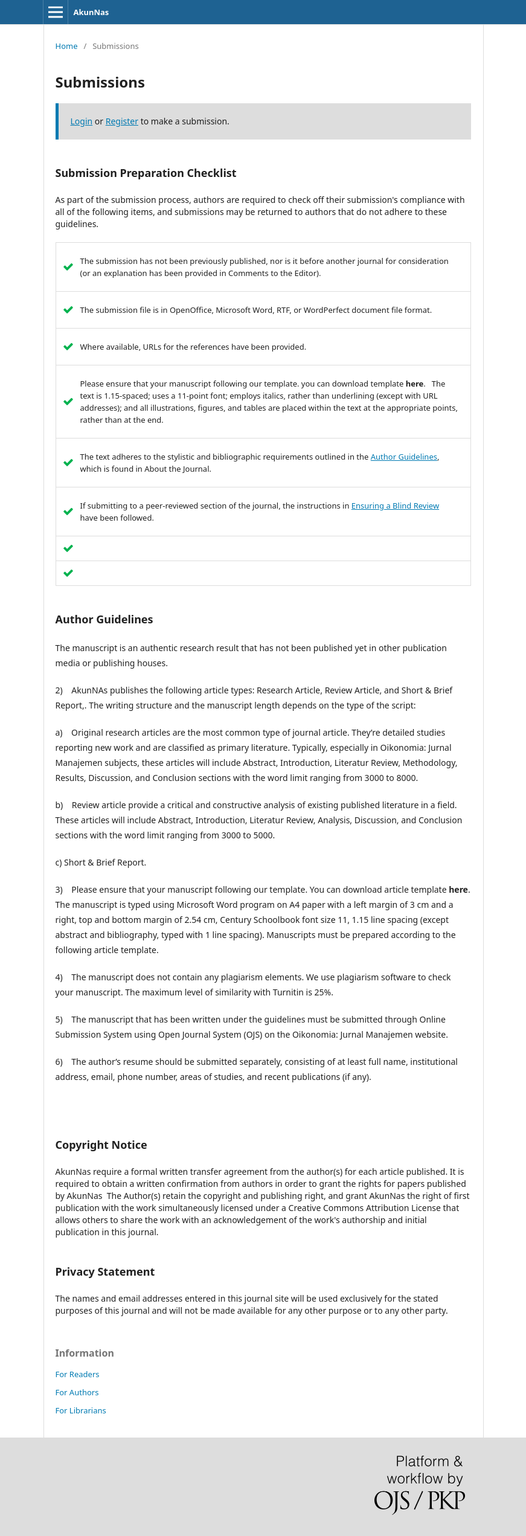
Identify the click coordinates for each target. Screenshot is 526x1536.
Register (122, 121)
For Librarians (81, 1410)
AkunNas (91, 12)
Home (67, 45)
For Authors (77, 1392)
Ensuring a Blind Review (395, 505)
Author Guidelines (404, 456)
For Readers (78, 1374)
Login (82, 121)
